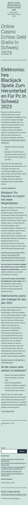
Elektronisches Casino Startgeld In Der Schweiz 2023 (12, 460)
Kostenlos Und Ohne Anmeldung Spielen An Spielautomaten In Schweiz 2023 (13, 468)
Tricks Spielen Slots (7, 411)
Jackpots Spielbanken (8, 188)
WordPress (16, 498)
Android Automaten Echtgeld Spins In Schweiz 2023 (12, 474)
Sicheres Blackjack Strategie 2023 (11, 471)
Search (3, 448)
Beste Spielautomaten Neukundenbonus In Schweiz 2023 (14, 464)
